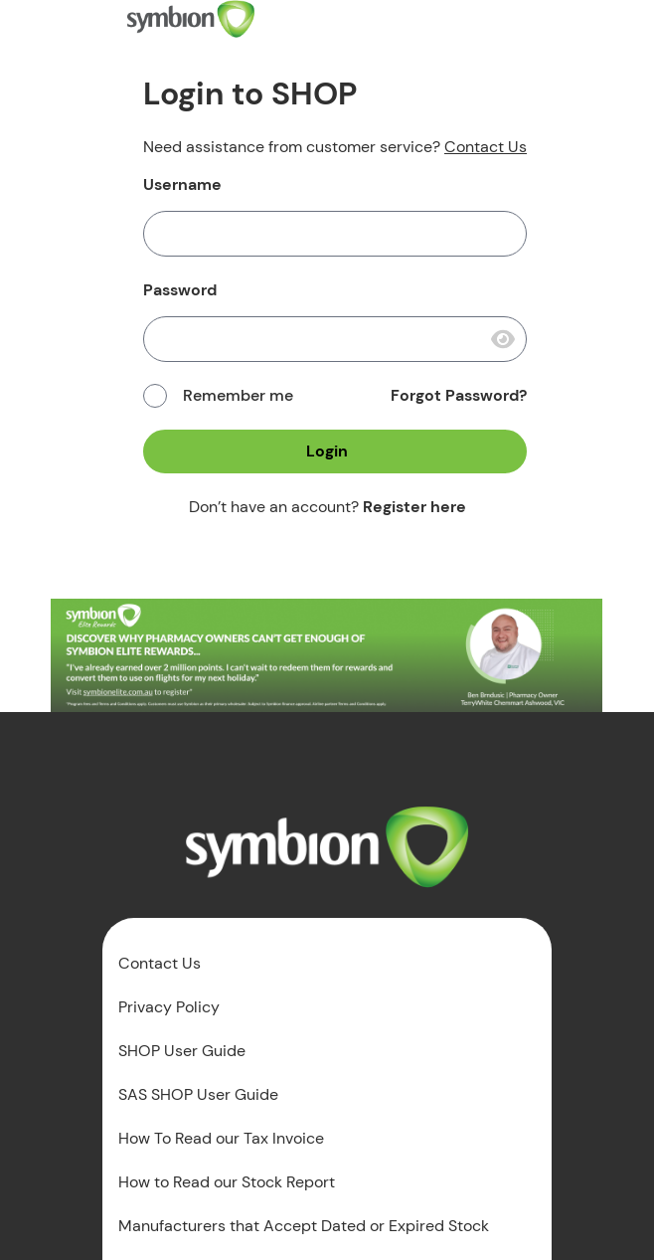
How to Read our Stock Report (226, 1182)
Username (182, 185)
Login (327, 451)
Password (180, 290)
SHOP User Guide (181, 1051)
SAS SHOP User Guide (198, 1095)
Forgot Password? (459, 396)
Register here (414, 506)
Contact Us (485, 146)
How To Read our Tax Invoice (221, 1139)
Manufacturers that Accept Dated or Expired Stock (303, 1226)
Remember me (238, 396)
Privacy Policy (169, 1007)
